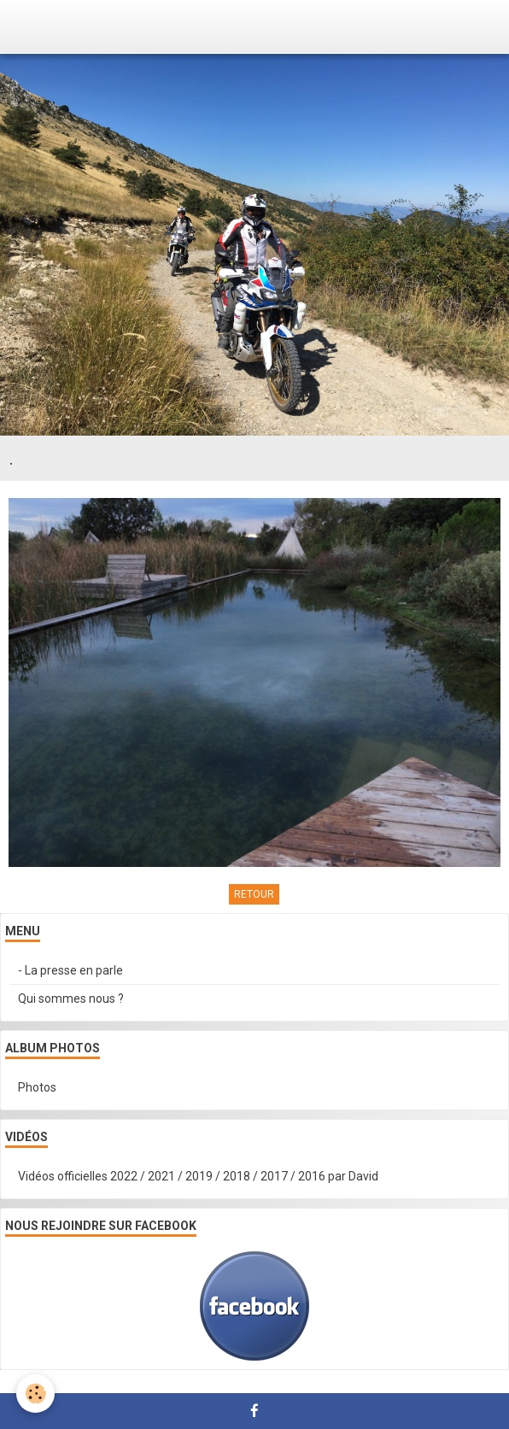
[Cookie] (36, 1393)
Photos (37, 1087)
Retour (254, 894)
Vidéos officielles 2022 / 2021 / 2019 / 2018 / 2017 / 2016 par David (198, 1176)
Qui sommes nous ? (71, 998)
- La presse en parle (70, 970)
